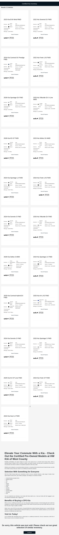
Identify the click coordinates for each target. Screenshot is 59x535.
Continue (29, 532)
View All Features (14, 34)
